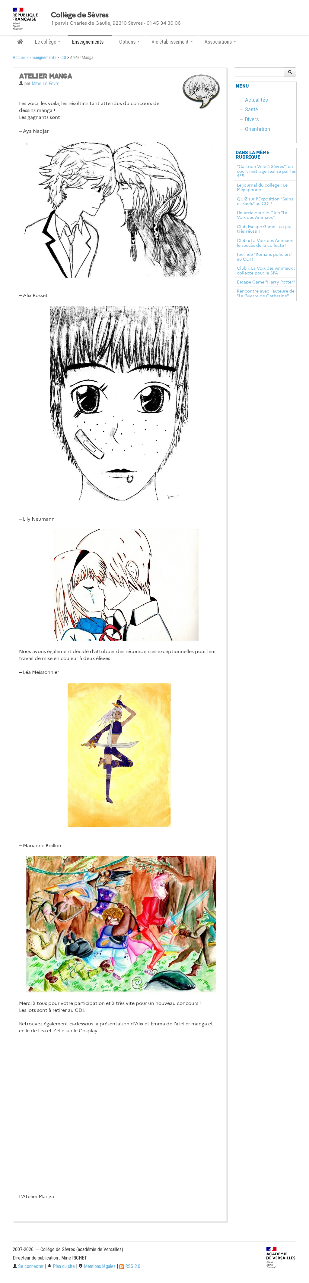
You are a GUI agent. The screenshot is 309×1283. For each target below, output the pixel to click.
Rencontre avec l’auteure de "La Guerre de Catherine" (266, 293)
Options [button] (129, 42)
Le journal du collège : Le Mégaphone (262, 187)
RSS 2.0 (129, 1266)
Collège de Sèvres (80, 15)
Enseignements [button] (90, 42)
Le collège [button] (47, 42)
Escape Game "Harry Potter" (266, 282)
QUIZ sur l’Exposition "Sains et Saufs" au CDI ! (265, 201)
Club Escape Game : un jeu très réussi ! (264, 229)
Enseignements (43, 57)
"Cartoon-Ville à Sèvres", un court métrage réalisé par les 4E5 (266, 171)
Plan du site (61, 1266)
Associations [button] (220, 42)
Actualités (256, 99)
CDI (63, 57)
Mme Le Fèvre (45, 83)
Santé (251, 109)
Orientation (257, 129)
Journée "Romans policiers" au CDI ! (264, 257)
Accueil (19, 57)
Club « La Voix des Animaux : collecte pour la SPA (266, 270)
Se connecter (28, 1266)
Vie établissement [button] (172, 42)
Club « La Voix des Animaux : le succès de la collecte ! (266, 243)
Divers (252, 119)
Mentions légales (97, 1266)
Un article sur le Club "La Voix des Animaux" (262, 215)
